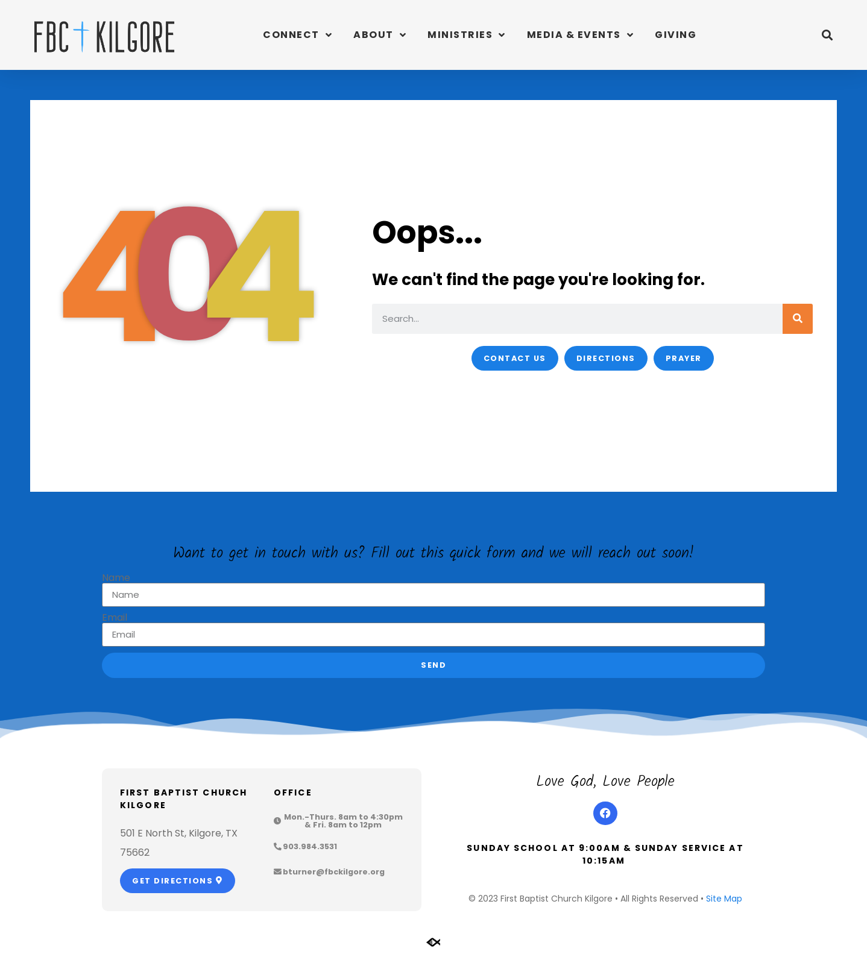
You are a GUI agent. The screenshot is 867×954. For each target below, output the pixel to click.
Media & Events (580, 35)
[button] (827, 35)
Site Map (724, 899)
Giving (675, 35)
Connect (297, 35)
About (379, 35)
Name (116, 578)
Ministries (466, 35)
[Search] (798, 319)
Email (114, 618)
